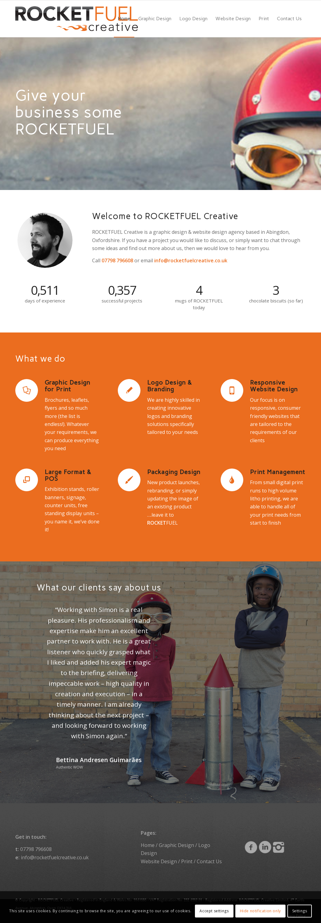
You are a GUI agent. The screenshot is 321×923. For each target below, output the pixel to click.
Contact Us (209, 861)
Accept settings (214, 911)
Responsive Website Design (274, 386)
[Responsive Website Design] (232, 390)
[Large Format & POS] (26, 480)
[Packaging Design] (129, 480)
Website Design (159, 861)
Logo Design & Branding (169, 386)
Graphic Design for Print (67, 386)
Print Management (277, 472)
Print (186, 861)
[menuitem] (124, 18)
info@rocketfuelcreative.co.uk (55, 857)
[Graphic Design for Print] (26, 390)
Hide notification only (260, 911)
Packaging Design (173, 472)
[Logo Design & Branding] (129, 390)
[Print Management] (232, 480)
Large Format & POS (68, 475)
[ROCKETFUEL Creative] (76, 18)
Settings (299, 911)
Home (148, 845)
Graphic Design (176, 845)
